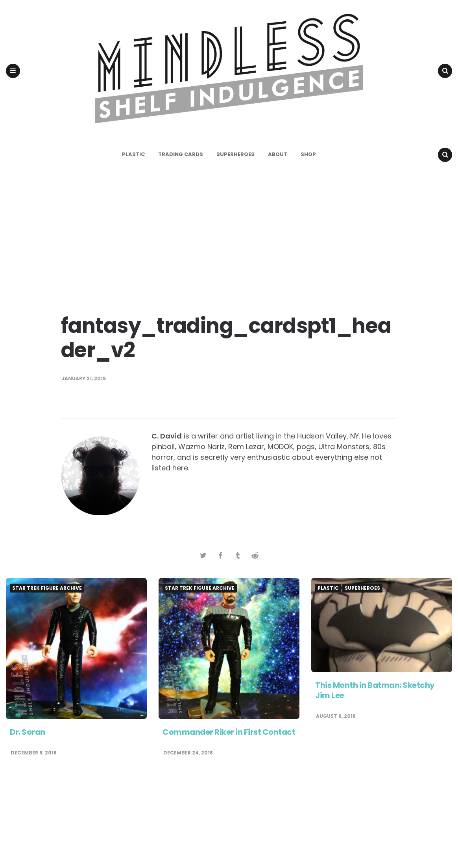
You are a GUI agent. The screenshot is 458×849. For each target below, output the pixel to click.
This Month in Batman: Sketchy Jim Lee (375, 703)
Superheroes (235, 167)
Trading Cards (180, 167)
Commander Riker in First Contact (229, 745)
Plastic (133, 167)
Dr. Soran (27, 745)
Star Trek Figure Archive (47, 601)
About (277, 167)
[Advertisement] (229, 248)
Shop (308, 167)
